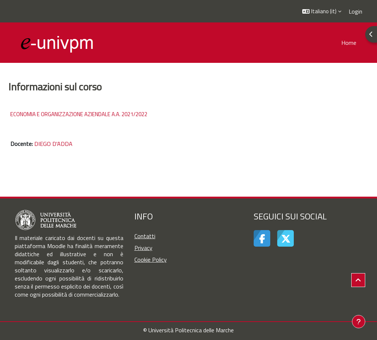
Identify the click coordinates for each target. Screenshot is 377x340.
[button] (322, 11)
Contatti (144, 236)
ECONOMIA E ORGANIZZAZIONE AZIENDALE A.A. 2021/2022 (78, 114)
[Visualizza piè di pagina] (358, 321)
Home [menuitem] (348, 42)
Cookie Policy (150, 259)
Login (355, 11)
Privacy (143, 247)
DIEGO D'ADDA (53, 143)
